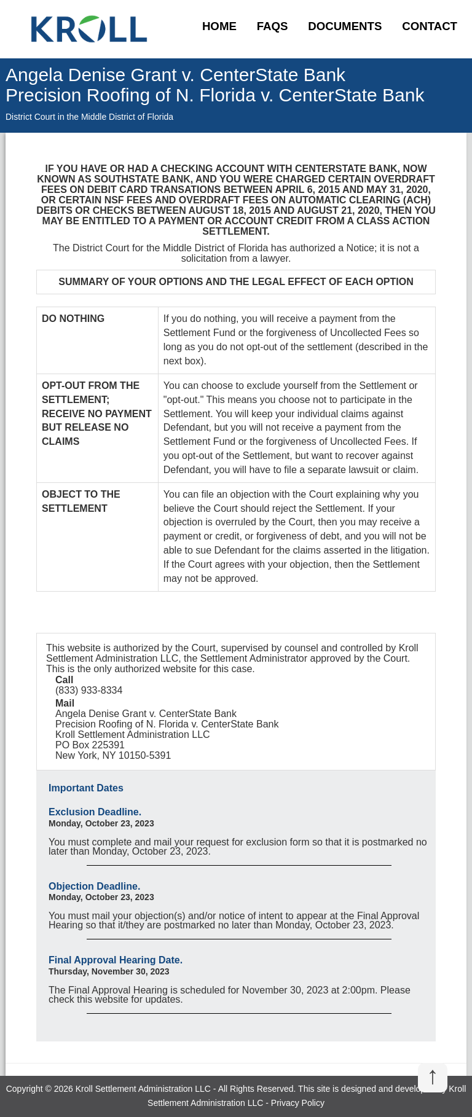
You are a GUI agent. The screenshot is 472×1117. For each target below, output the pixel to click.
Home (219, 26)
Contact (429, 26)
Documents (345, 26)
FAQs (272, 26)
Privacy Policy (297, 1103)
